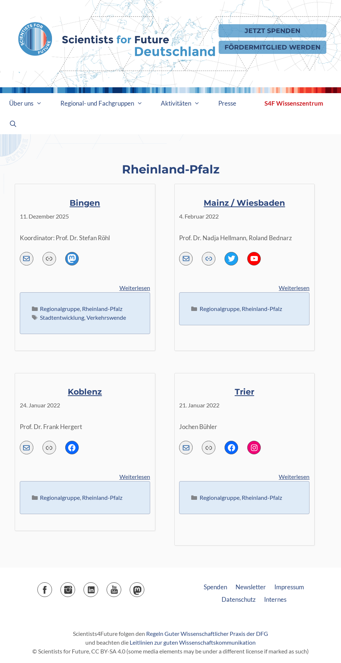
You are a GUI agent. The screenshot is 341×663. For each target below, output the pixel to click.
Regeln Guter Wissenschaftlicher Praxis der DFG (207, 633)
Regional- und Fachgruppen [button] (106, 103)
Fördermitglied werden (272, 47)
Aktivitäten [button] (185, 103)
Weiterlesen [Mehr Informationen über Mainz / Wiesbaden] (294, 287)
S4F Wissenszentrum (293, 103)
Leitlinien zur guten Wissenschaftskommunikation (193, 642)
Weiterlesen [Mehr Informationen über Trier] (294, 476)
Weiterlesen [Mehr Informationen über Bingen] (134, 287)
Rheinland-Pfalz (102, 308)
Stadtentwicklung (62, 317)
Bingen (85, 203)
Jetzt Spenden (272, 30)
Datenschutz (239, 599)
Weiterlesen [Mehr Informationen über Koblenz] (134, 476)
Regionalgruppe (60, 308)
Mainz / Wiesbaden (244, 203)
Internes (275, 599)
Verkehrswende (106, 317)
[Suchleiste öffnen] (13, 124)
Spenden (215, 587)
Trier (244, 392)
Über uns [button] (30, 103)
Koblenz (85, 392)
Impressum (289, 587)
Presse (227, 103)
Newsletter (251, 587)
